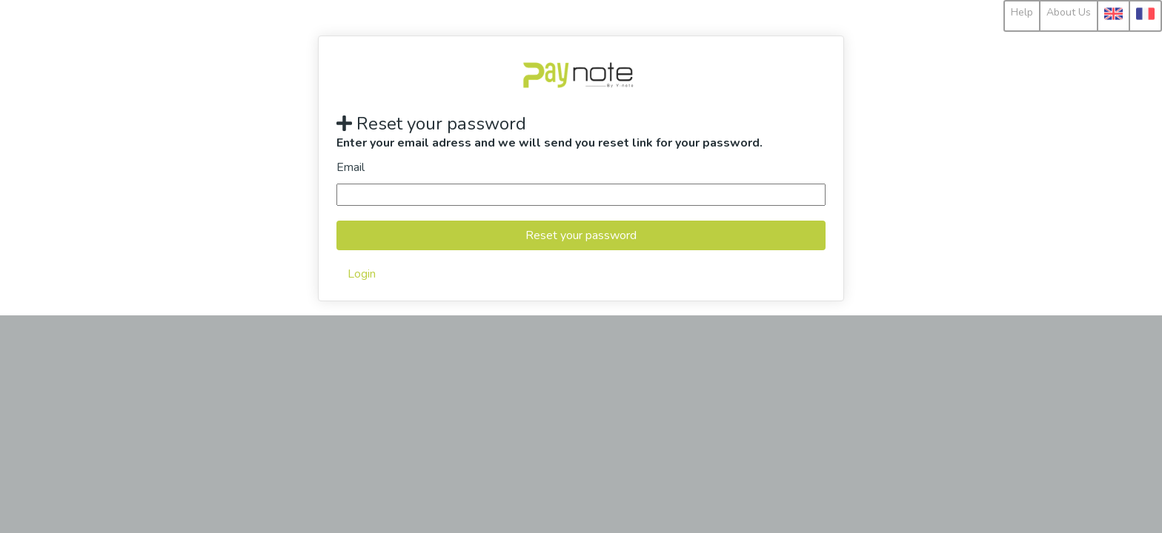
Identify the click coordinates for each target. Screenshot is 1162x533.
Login (362, 274)
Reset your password (581, 235)
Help (1022, 12)
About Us (1068, 12)
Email (350, 167)
